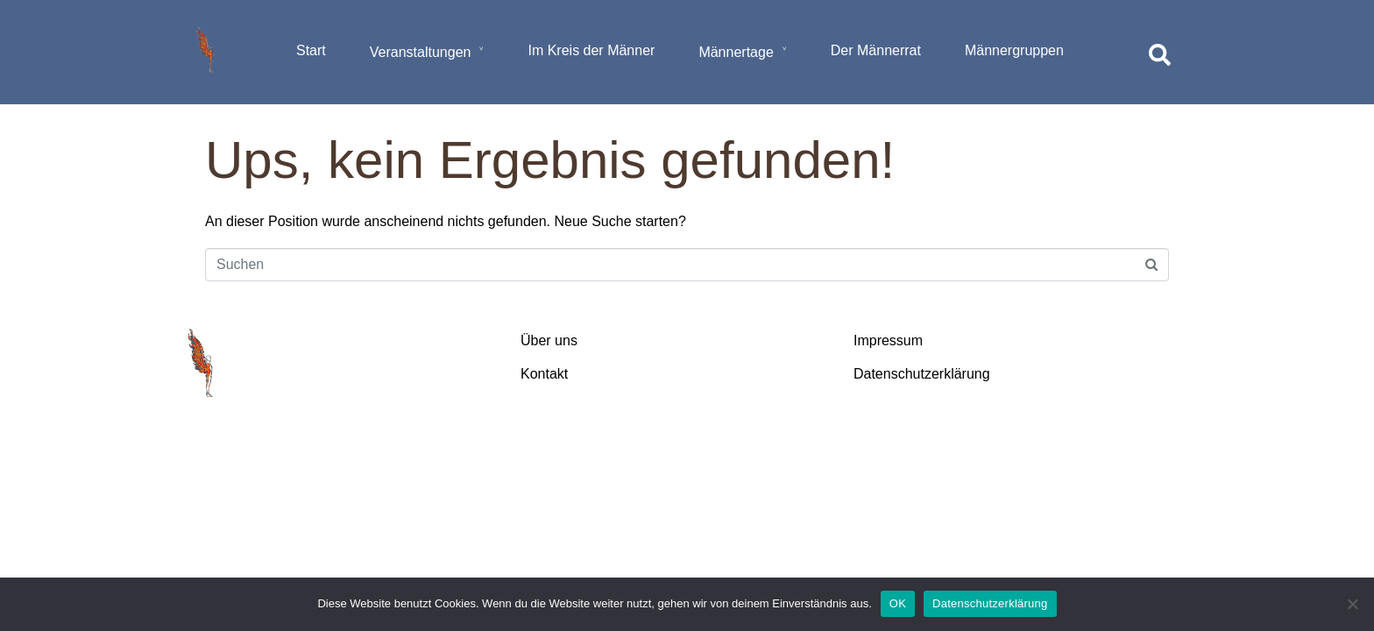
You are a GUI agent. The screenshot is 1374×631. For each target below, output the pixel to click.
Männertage (735, 52)
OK (897, 603)
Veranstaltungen (420, 52)
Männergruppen (1014, 50)
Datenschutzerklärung (989, 603)
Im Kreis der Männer (591, 50)
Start (311, 50)
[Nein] (1352, 604)
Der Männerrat (876, 50)
